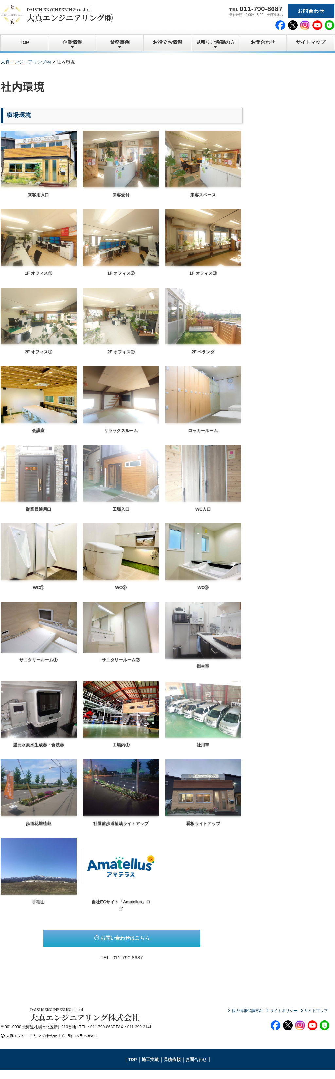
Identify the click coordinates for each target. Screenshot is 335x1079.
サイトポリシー (283, 1010)
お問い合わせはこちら (122, 938)
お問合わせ (311, 11)
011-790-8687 (127, 957)
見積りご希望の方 (215, 42)
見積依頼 (172, 1068)
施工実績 (150, 1068)
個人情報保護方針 (247, 1010)
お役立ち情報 (167, 42)
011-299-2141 (139, 1036)
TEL (256, 8)
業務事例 (120, 42)
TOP (25, 42)
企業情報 (72, 42)
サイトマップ (310, 42)
